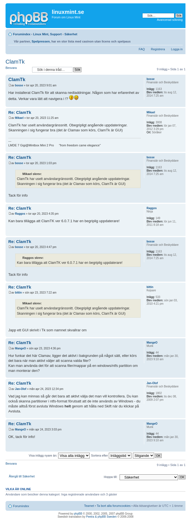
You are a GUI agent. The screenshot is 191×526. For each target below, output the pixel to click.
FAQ (142, 49)
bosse (19, 85)
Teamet (89, 505)
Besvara (17, 69)
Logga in (177, 49)
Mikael (19, 117)
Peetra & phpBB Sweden (101, 516)
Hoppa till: (110, 477)
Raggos (20, 213)
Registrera (158, 49)
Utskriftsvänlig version (170, 39)
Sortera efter (111, 455)
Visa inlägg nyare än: (59, 455)
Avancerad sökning (170, 19)
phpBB (78, 513)
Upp (181, 104)
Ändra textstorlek (179, 39)
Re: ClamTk (19, 112)
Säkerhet (70, 34)
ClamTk (15, 62)
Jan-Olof (20, 388)
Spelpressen (41, 41)
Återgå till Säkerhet (22, 476)
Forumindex (21, 34)
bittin (18, 292)
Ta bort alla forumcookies (114, 505)
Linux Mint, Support (47, 34)
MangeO (20, 348)
